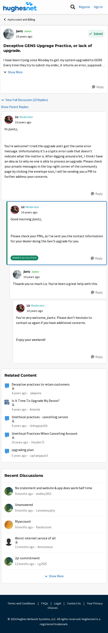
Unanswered (24, 505)
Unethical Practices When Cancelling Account (45, 434)
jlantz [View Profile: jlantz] (19, 31)
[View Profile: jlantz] (8, 34)
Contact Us (74, 603)
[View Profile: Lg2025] (8, 561)
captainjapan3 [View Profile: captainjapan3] (39, 456)
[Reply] (98, 87)
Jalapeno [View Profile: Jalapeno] (36, 393)
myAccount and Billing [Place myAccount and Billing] (19, 19)
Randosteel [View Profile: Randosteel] (43, 527)
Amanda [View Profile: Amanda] (35, 409)
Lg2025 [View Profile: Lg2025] (42, 564)
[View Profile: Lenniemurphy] (8, 508)
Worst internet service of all (35, 538)
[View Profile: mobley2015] (8, 491)
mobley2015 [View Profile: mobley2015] (43, 493)
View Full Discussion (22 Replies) (24, 100)
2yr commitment (27, 558)
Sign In (98, 7)
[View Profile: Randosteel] (8, 525)
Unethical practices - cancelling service (40, 417)
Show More (13, 72)
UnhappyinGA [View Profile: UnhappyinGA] (38, 426)
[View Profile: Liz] (8, 119)
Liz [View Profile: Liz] (16, 117)
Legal (57, 603)
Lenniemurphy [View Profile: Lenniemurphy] (45, 510)
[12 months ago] (24, 547)
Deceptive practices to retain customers (41, 384)
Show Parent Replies (15, 107)
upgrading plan (23, 450)
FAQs (44, 603)
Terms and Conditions (21, 603)
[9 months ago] (24, 493)
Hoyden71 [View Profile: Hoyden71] (37, 442)
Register (84, 7)
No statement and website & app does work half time (53, 488)
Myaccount (23, 521)
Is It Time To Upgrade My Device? (36, 401)
